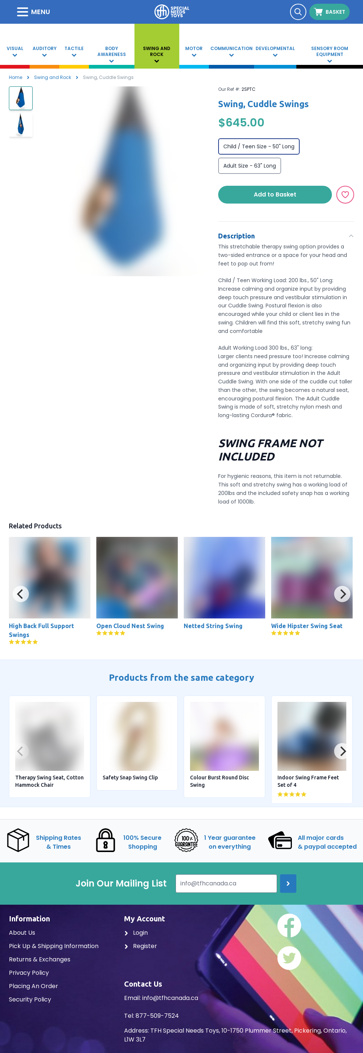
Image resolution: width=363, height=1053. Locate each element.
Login (136, 932)
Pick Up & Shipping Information (54, 946)
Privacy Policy (29, 972)
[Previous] (21, 594)
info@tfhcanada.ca (170, 998)
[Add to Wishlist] (345, 195)
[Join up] (288, 883)
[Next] (342, 594)
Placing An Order (33, 986)
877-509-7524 (157, 1015)
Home (15, 77)
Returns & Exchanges (39, 959)
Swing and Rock (52, 77)
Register (140, 946)
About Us (22, 932)
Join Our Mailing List (121, 883)
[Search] (298, 12)
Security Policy (30, 999)
